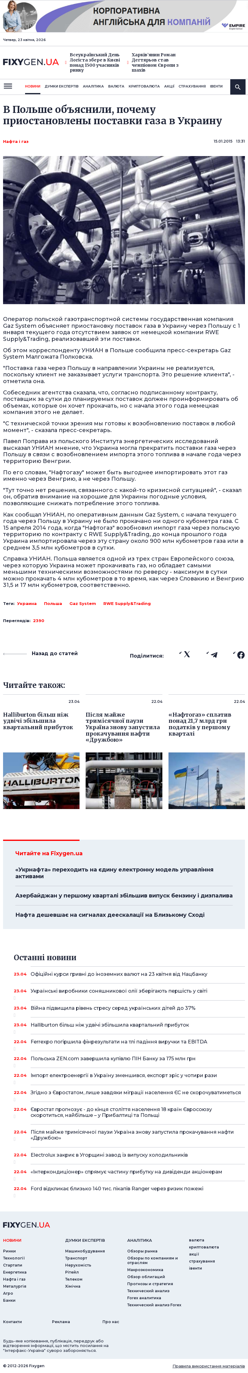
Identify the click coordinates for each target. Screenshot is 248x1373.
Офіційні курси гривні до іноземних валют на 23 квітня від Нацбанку (129, 974)
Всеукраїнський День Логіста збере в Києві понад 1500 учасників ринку (92, 62)
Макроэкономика (145, 1269)
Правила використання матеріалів (208, 1366)
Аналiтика (93, 86)
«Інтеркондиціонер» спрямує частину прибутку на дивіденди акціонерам (129, 1174)
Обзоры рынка (142, 1251)
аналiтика (139, 1240)
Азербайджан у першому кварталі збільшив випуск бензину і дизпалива (124, 895)
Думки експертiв (62, 86)
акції (169, 86)
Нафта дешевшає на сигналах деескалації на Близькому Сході (110, 915)
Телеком (74, 1279)
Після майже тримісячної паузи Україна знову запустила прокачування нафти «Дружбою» (132, 1135)
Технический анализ (148, 1291)
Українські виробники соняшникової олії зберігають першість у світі (129, 993)
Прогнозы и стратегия (150, 1284)
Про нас (110, 1321)
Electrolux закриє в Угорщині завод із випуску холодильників (129, 1157)
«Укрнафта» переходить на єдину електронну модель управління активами (114, 873)
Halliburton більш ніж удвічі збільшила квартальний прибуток (129, 1027)
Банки (9, 1300)
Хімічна (72, 1286)
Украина (27, 603)
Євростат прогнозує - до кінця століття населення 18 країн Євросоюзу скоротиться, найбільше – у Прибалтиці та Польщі (129, 1112)
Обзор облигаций (146, 1276)
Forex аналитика (144, 1298)
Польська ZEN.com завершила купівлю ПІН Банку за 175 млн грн (129, 1061)
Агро (8, 1293)
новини (32, 86)
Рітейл (72, 1272)
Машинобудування (85, 1251)
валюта (116, 86)
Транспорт (76, 1258)
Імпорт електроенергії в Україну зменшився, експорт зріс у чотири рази (129, 1078)
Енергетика (15, 1272)
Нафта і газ (15, 141)
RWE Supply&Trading (127, 603)
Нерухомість (78, 1265)
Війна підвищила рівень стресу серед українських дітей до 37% (129, 1010)
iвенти (216, 86)
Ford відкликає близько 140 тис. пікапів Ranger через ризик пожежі (129, 1191)
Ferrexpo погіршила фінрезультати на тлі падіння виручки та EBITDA (129, 1044)
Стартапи (12, 1265)
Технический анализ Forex (154, 1305)
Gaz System (82, 603)
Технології (14, 1258)
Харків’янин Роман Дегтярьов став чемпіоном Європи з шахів (153, 62)
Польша (53, 603)
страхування (192, 86)
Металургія (14, 1286)
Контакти (12, 1321)
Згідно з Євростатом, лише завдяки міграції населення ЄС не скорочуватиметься (136, 1095)
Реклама (61, 1321)
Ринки (9, 1251)
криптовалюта (144, 86)
